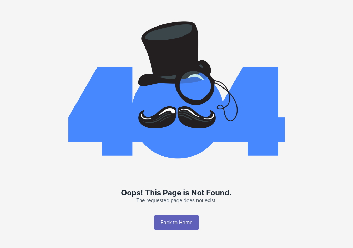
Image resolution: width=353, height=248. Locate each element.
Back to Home (177, 222)
